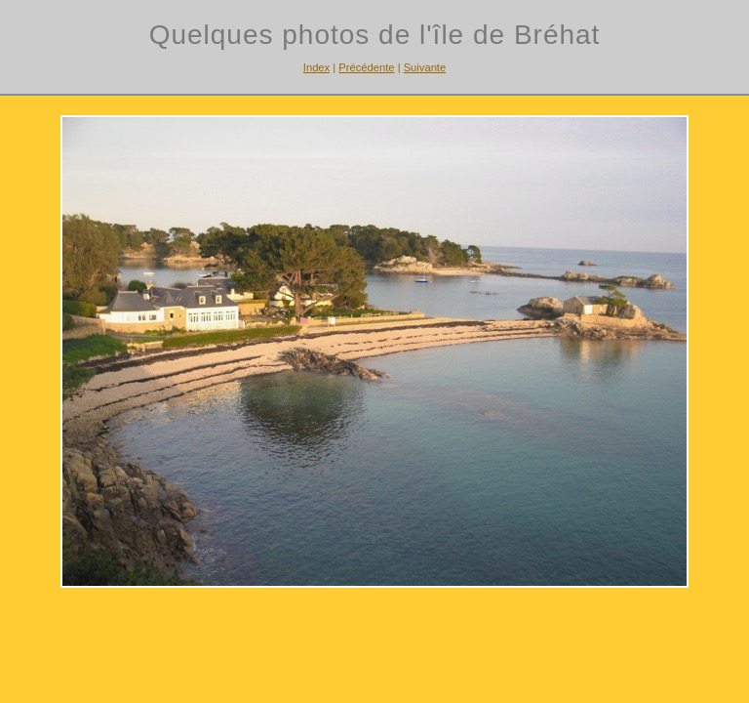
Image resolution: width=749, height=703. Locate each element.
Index (316, 67)
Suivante (425, 67)
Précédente (366, 67)
